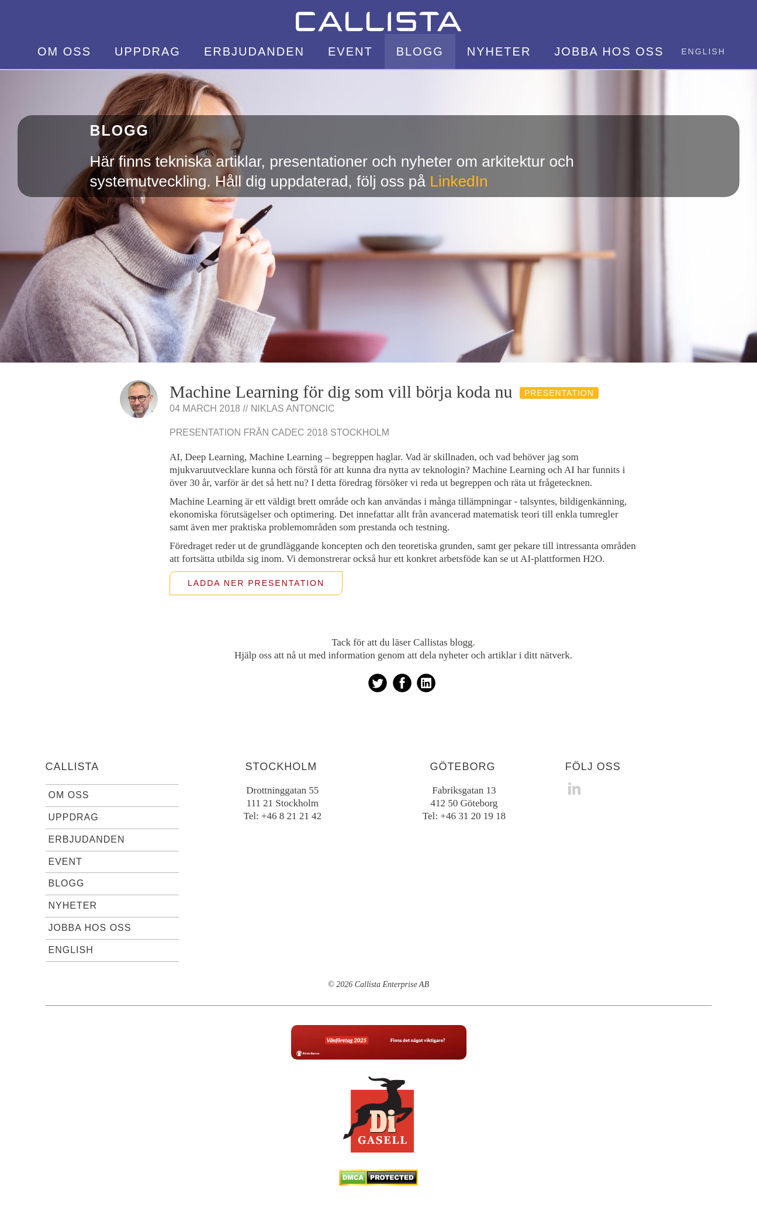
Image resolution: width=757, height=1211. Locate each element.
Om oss (64, 51)
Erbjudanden (254, 51)
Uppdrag (148, 51)
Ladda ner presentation (256, 583)
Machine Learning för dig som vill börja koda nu (341, 391)
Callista (72, 766)
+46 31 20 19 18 (473, 816)
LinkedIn (459, 181)
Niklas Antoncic (293, 408)
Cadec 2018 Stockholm (331, 432)
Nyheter (499, 51)
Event (350, 51)
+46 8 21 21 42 (291, 816)
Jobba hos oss (608, 51)
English (703, 51)
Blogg (420, 51)
